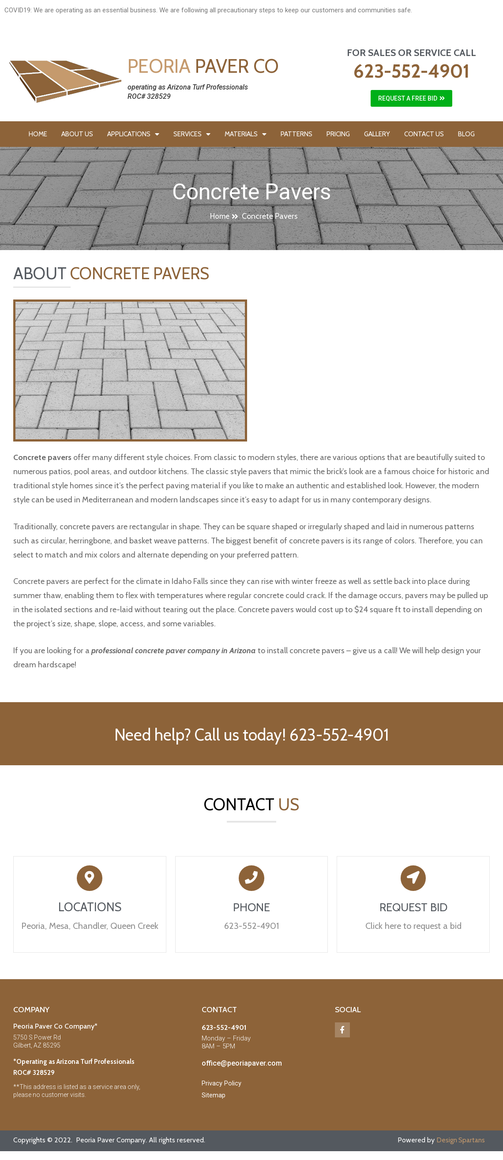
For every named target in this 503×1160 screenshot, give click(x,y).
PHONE (251, 910)
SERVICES (191, 134)
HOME (38, 134)
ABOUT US (77, 134)
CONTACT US (424, 134)
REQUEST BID (413, 910)
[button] (411, 98)
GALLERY (377, 134)
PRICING (338, 134)
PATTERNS (296, 134)
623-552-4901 (411, 71)
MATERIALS (246, 134)
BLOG (466, 134)
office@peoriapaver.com (242, 1067)
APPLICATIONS (133, 134)
